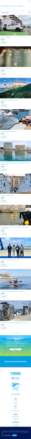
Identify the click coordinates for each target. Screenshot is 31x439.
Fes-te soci (15, 400)
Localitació (15, 349)
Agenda (15, 420)
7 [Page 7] (15, 332)
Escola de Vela (15, 418)
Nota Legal (15, 424)
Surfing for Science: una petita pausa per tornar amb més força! (13, 291)
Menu (29, 1)
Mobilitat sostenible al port (6, 37)
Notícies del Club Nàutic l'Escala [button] (13, 6)
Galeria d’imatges (15, 416)
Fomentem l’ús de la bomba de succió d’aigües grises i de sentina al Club (14, 322)
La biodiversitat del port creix (6, 68)
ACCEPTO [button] (14, 435)
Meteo (15, 412)
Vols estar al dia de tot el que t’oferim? (15, 361)
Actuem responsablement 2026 (7, 195)
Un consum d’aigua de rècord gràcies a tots (9, 131)
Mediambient (3, 40)
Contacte (15, 402)
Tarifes (15, 408)
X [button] (29, 428)
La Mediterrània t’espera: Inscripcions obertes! (9, 100)
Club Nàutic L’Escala (3, 1)
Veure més (4, 42)
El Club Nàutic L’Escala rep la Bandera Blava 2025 (10, 259)
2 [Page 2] (13, 332)
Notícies (15, 404)
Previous (9, 384)
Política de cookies (15, 426)
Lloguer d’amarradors (15, 410)
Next (18, 332)
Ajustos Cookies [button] (7, 435)
